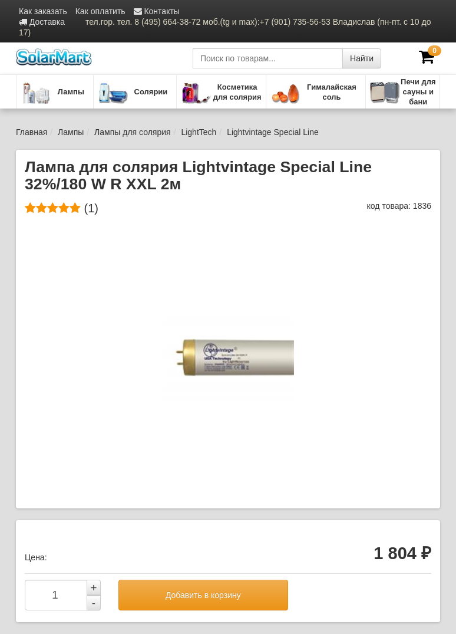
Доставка (42, 22)
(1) (61, 208)
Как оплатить (100, 11)
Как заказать (43, 11)
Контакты (157, 11)
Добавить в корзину (203, 595)
